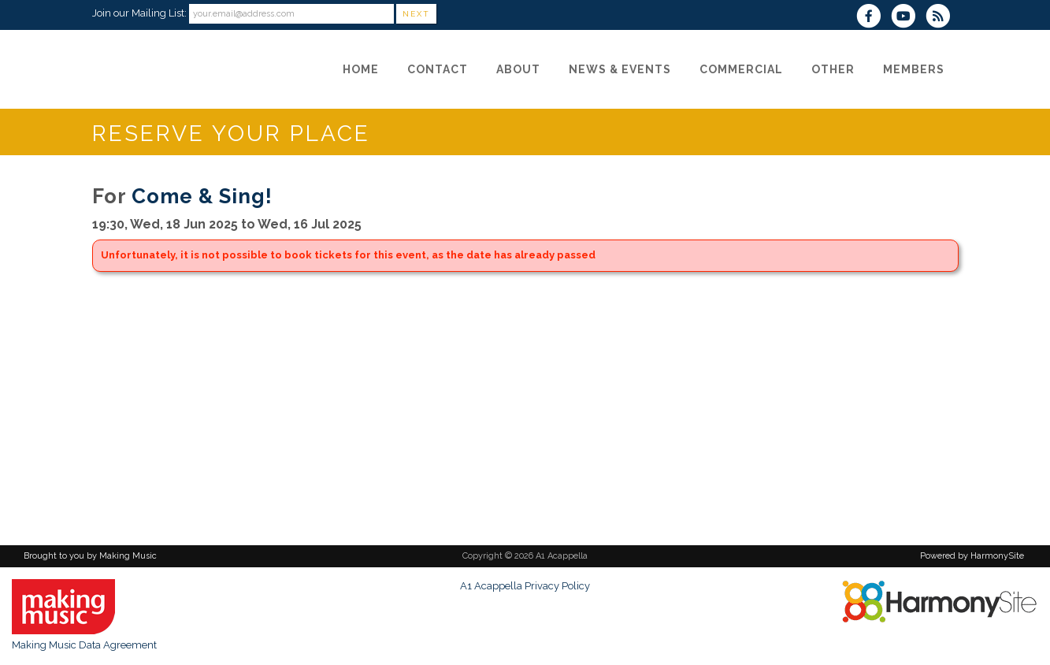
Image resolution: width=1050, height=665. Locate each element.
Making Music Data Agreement (84, 645)
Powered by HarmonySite (972, 556)
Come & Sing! (202, 196)
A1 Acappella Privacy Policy (525, 586)
